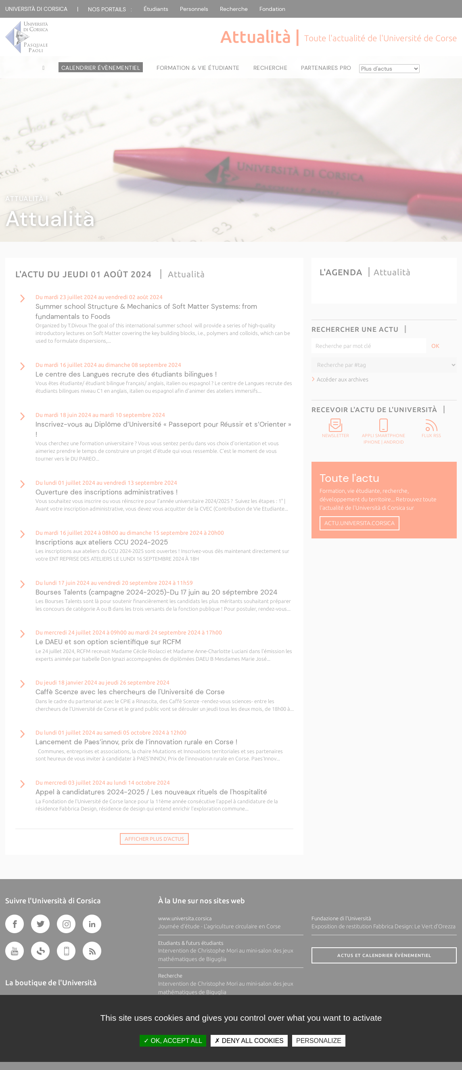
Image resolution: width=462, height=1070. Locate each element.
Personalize (318, 1040)
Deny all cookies (249, 1040)
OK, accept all (173, 1040)
